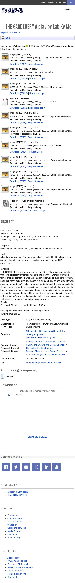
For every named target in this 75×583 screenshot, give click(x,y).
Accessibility (13, 558)
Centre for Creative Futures (39, 348)
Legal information (15, 570)
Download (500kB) (19, 93)
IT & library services (17, 495)
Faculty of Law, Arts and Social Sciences (45, 341)
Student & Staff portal (17, 492)
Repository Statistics (10, 32)
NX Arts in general (48, 337)
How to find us (14, 521)
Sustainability (13, 537)
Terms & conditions (16, 573)
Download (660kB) (19, 78)
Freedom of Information (18, 564)
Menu (68, 9)
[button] (2, 376)
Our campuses (14, 518)
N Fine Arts (31, 331)
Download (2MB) (18, 122)
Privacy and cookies (17, 561)
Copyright (12, 577)
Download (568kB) (19, 108)
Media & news (14, 531)
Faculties (62, 2)
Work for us (13, 534)
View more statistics (37, 436)
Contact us (12, 515)
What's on (12, 525)
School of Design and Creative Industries (46, 354)
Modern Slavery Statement (20, 567)
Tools (6, 37)
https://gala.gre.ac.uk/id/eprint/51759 (43, 362)
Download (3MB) (18, 64)
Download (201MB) (19, 210)
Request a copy (35, 64)
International (52, 2)
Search (43, 2)
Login (71, 2)
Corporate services (16, 528)
